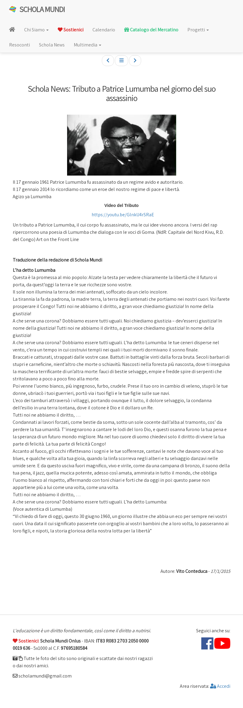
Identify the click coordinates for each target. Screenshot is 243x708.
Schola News (52, 45)
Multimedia (87, 45)
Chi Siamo (36, 30)
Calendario (103, 30)
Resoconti (19, 45)
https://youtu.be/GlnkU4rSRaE (122, 214)
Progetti (198, 30)
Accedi (220, 686)
